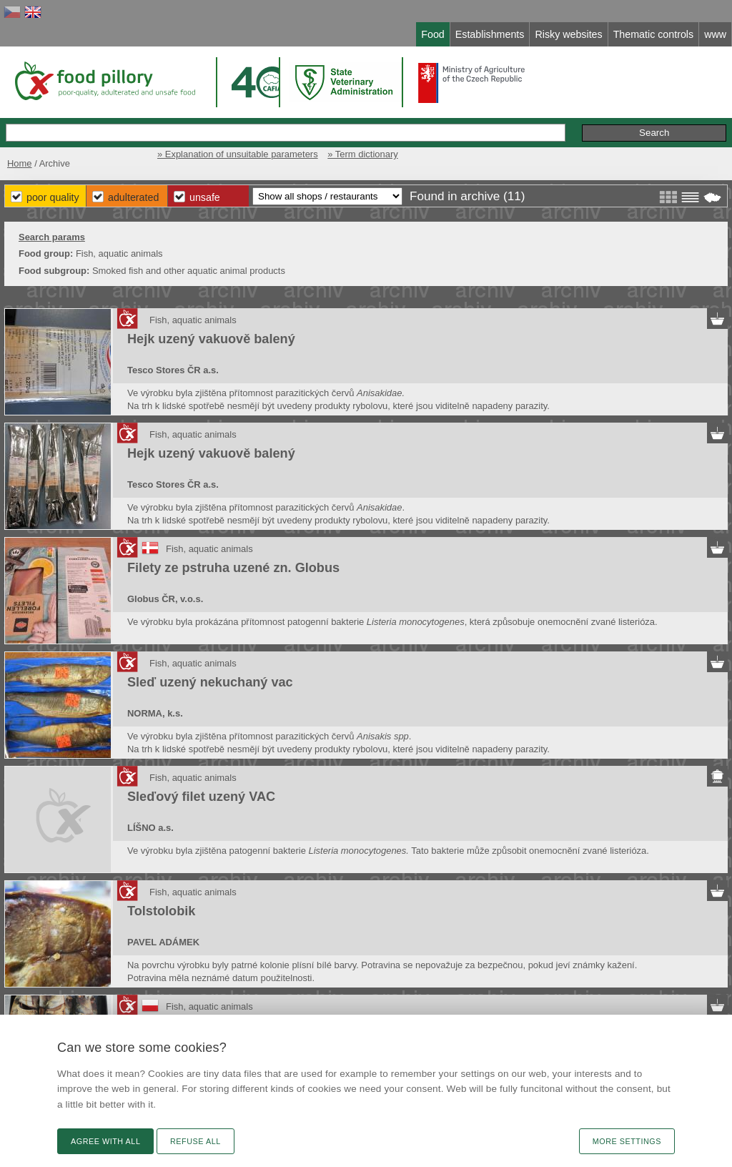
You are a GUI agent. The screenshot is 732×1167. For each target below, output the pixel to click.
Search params (52, 237)
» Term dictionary (362, 154)
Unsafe (204, 197)
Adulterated (133, 197)
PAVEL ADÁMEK (163, 942)
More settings (627, 1141)
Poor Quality (52, 197)
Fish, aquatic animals (193, 320)
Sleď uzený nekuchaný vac (210, 682)
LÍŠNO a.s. (150, 827)
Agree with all (105, 1141)
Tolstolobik (161, 911)
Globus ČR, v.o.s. (165, 599)
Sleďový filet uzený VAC (201, 796)
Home (19, 163)
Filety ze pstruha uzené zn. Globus (233, 568)
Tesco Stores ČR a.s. (173, 370)
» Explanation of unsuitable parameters (237, 154)
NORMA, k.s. (155, 713)
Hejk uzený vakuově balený (211, 339)
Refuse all (195, 1141)
